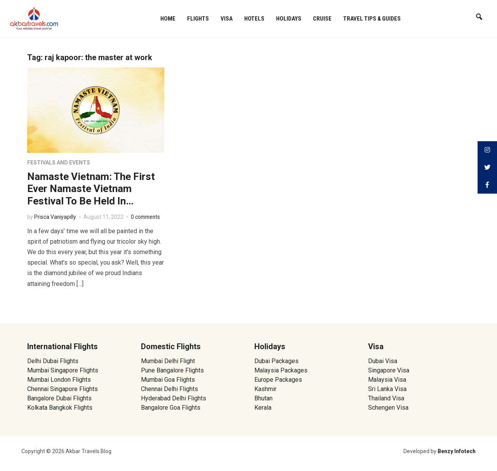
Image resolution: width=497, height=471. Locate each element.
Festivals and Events (58, 162)
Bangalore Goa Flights (170, 407)
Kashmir (265, 389)
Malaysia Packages (281, 370)
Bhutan (263, 398)
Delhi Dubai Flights (52, 361)
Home (168, 18)
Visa (227, 18)
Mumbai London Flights (59, 379)
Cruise (322, 18)
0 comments (146, 217)
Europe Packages (278, 379)
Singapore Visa (388, 370)
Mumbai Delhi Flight (168, 361)
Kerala (262, 407)
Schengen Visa (388, 407)
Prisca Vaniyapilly (55, 217)
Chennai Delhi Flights (169, 389)
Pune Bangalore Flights (172, 370)
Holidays (288, 18)
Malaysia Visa (387, 379)
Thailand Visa (386, 398)
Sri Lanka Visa (388, 389)
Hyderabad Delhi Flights (173, 398)
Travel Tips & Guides (372, 18)
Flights (198, 18)
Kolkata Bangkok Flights (59, 407)
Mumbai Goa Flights (168, 379)
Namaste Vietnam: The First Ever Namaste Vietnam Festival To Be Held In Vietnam (91, 195)
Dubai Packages (276, 361)
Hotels (254, 18)
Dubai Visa (382, 361)
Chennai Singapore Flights (62, 389)
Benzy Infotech (457, 451)
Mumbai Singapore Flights (62, 370)
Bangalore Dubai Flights (59, 398)
